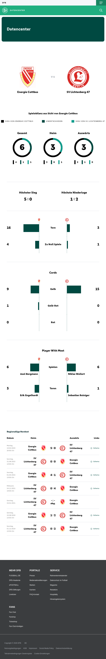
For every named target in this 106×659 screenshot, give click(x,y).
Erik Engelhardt (29, 395)
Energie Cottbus (32, 448)
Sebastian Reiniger (78, 395)
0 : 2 (53, 528)
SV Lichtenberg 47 (76, 448)
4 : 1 (53, 475)
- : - (53, 502)
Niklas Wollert (76, 374)
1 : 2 (53, 515)
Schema (95, 448)
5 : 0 (53, 448)
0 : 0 (53, 461)
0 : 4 (53, 488)
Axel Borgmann (29, 374)
